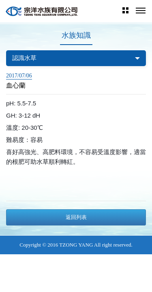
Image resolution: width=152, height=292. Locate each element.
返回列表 (76, 217)
